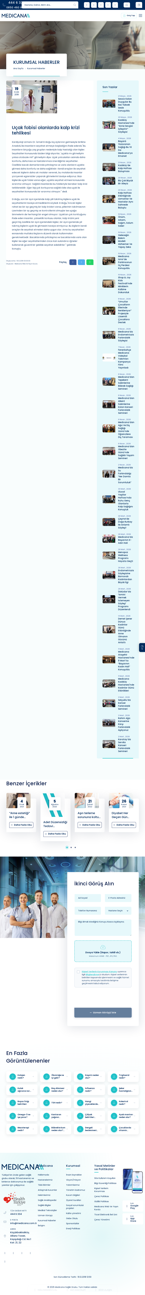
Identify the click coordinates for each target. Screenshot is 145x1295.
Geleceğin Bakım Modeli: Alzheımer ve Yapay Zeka (125, 241)
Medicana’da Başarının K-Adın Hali (125, 540)
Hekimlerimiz (44, 1195)
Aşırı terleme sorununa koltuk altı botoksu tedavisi (89, 815)
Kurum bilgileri (73, 1195)
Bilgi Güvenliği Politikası (105, 1183)
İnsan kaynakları (74, 1174)
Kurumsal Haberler (36, 68)
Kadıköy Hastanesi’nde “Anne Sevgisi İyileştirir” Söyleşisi (126, 126)
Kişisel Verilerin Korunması (101, 1190)
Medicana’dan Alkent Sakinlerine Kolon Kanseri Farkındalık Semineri (126, 405)
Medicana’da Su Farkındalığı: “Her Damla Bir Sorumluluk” (125, 475)
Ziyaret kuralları (73, 1200)
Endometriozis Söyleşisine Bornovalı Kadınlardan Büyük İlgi (126, 576)
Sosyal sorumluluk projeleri (75, 1207)
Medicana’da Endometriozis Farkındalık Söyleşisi (126, 336)
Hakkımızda (43, 1174)
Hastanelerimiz (45, 1179)
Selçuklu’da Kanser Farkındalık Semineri (124, 704)
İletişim (41, 1225)
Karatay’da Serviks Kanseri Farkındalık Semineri (124, 745)
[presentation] (103, 998)
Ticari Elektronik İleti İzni (105, 1214)
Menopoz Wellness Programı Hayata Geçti (125, 557)
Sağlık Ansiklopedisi (47, 1200)
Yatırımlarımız (73, 1185)
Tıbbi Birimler (44, 1185)
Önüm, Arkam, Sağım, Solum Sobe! (125, 221)
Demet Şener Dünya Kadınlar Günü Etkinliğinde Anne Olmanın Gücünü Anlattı (125, 630)
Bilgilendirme (92, 974)
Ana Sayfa (18, 68)
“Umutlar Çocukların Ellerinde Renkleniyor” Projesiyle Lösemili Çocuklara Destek (124, 312)
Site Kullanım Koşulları (104, 1178)
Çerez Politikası (101, 1196)
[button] (68, 847)
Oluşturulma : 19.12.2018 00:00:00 (18, 261)
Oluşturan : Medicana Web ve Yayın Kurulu (22, 264)
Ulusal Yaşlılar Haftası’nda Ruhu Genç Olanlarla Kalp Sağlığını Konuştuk (125, 500)
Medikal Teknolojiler (47, 1210)
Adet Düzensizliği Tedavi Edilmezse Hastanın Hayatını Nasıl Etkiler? (55, 824)
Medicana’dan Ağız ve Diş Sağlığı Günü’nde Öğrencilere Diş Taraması (126, 430)
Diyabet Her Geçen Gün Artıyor (120, 815)
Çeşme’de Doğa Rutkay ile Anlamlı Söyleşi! (125, 523)
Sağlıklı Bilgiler (44, 1205)
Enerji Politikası (73, 1228)
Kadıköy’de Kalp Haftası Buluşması (125, 168)
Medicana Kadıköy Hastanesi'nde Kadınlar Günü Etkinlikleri (126, 684)
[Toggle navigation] (137, 15)
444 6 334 (16, 1214)
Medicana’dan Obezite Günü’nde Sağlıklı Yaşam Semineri (126, 452)
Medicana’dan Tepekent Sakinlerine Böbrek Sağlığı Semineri (126, 383)
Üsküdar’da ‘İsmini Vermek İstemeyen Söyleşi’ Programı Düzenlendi (124, 600)
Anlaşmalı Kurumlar (47, 1190)
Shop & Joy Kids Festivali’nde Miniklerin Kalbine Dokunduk (125, 285)
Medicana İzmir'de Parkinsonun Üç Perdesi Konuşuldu (125, 262)
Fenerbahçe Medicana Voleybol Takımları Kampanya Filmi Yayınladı (124, 358)
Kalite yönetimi (73, 1213)
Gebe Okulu (72, 1218)
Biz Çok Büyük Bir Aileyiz (125, 182)
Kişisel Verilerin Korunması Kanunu (99, 971)
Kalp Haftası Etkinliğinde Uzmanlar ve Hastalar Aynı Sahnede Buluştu (125, 200)
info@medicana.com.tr (23, 1223)
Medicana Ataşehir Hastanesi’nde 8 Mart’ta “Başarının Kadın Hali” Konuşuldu (126, 660)
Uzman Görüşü (45, 1215)
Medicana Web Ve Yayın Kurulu (106, 1208)
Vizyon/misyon (73, 1179)
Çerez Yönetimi (102, 1219)
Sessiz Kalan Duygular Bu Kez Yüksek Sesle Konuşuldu (125, 104)
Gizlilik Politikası (101, 1201)
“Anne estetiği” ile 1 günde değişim (19, 815)
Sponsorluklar (72, 1223)
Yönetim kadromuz (75, 1190)
